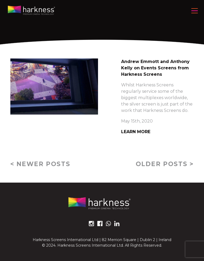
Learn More (135, 131)
